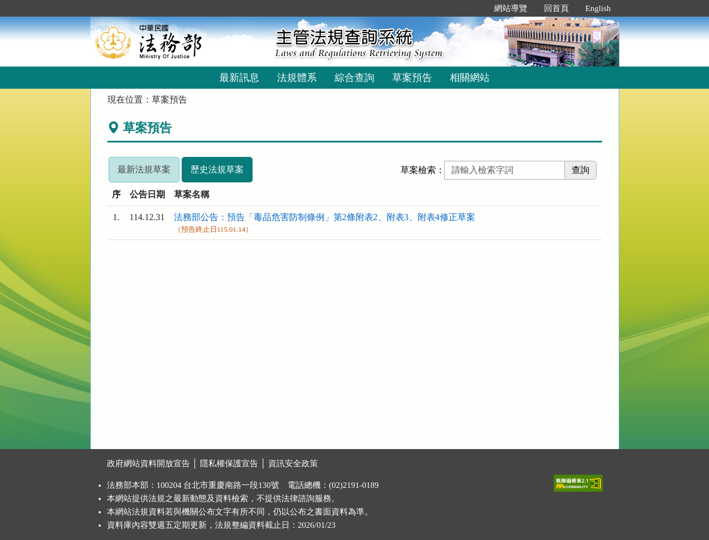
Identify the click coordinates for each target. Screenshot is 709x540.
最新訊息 (239, 77)
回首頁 (556, 8)
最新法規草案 (144, 169)
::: (473, 8)
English (598, 8)
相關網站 (470, 77)
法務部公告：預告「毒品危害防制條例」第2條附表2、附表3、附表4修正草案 (324, 217)
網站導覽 (510, 8)
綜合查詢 (354, 77)
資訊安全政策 (293, 463)
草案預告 (412, 77)
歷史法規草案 (217, 169)
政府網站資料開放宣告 (148, 463)
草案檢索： (422, 170)
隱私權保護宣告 (229, 463)
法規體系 (297, 77)
